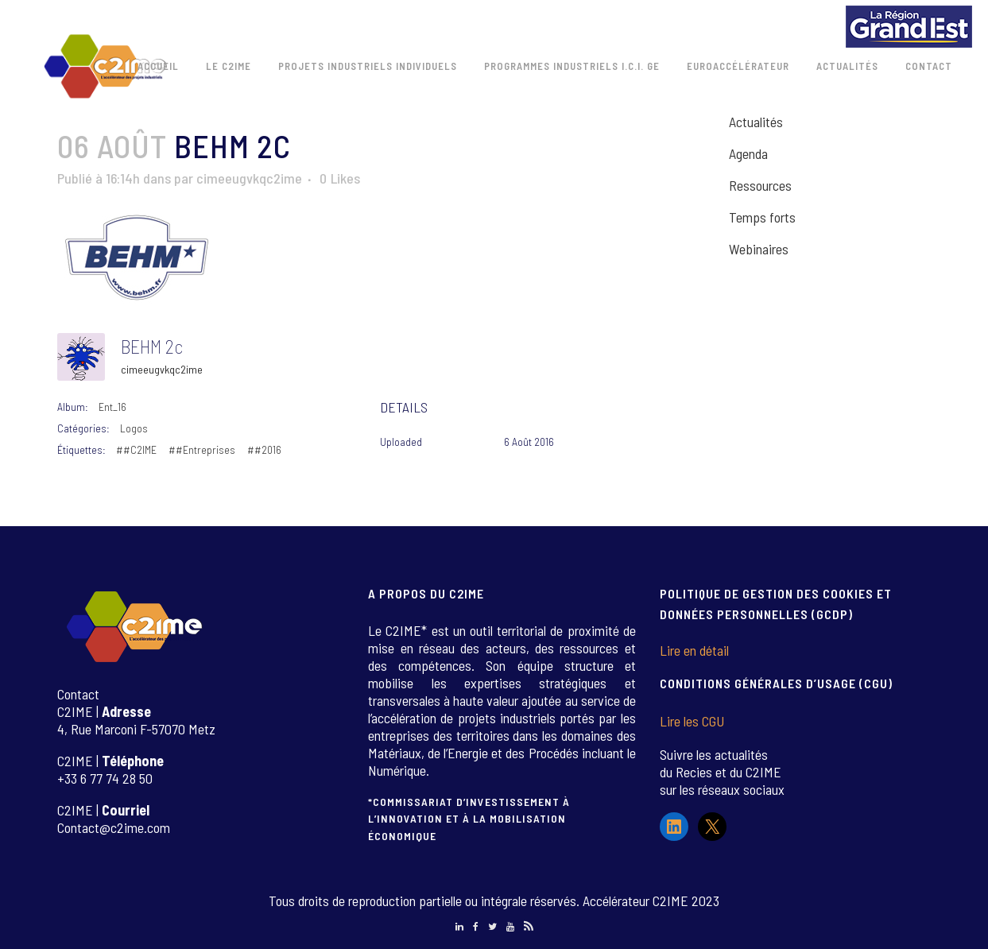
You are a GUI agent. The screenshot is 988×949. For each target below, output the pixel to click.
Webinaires (758, 249)
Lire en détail (694, 650)
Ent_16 (112, 406)
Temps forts (762, 217)
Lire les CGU (692, 721)
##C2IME (136, 449)
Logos (134, 428)
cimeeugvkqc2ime (249, 178)
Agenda (748, 153)
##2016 (264, 449)
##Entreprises (202, 449)
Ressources (760, 185)
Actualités (756, 121)
